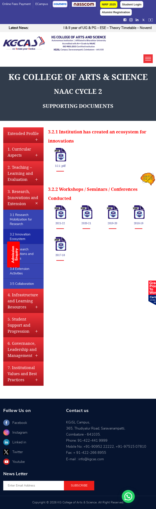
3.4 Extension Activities (19, 271)
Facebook (19, 423)
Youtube (18, 462)
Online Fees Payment (16, 4)
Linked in (19, 442)
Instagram (19, 432)
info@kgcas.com (91, 459)
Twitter (17, 452)
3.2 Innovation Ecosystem (20, 237)
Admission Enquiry (14, 254)
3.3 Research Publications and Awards (22, 254)
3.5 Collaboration (22, 283)
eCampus (41, 4)
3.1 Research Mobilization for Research (21, 219)
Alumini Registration (116, 12)
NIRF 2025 (109, 4)
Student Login (131, 4)
